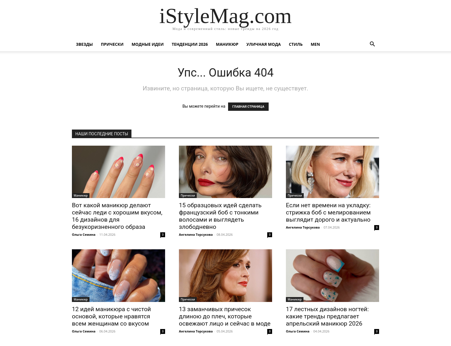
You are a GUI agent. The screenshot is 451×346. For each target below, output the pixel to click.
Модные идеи (147, 44)
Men (315, 44)
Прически (112, 44)
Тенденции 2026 (190, 44)
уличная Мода (263, 44)
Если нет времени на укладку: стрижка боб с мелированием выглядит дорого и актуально (328, 212)
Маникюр (227, 44)
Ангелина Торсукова (196, 234)
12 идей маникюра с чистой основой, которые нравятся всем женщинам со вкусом (111, 316)
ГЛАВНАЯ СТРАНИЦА (248, 107)
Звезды (84, 44)
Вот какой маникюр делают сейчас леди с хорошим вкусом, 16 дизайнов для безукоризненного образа (117, 216)
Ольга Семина (83, 234)
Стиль (296, 44)
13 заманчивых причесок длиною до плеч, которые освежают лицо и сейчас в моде (224, 316)
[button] (372, 44)
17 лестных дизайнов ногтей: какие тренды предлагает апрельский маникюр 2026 (327, 316)
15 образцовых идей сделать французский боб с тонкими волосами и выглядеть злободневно (220, 216)
